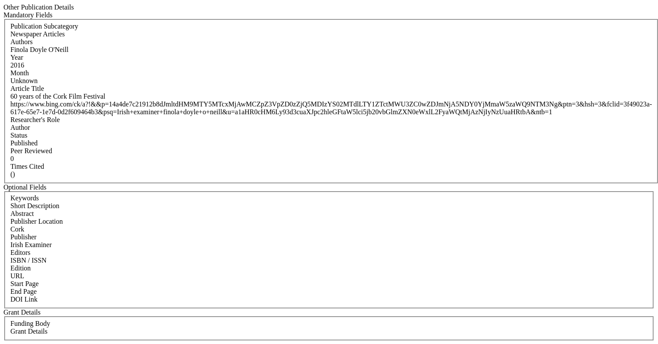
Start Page (24, 283)
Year (16, 57)
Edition (20, 268)
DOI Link (24, 299)
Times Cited (27, 166)
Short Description (34, 205)
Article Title (27, 88)
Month (19, 73)
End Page (23, 291)
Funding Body (30, 323)
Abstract (22, 213)
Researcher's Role (35, 119)
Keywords (24, 198)
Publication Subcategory (44, 26)
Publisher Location (36, 221)
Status (18, 135)
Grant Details (29, 331)
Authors (21, 41)
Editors (20, 252)
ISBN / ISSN (28, 260)
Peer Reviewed (31, 150)
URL (17, 276)
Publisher (23, 237)
